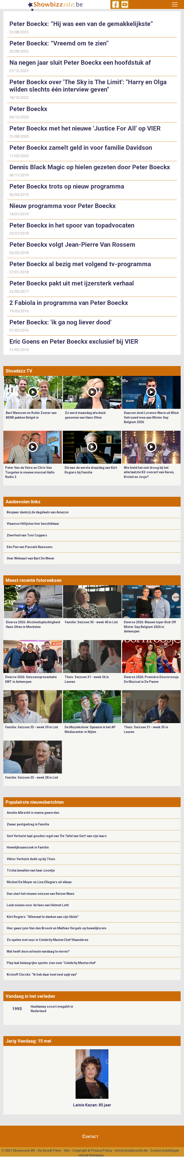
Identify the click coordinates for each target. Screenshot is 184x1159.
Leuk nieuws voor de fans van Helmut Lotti (38, 905)
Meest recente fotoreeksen (33, 580)
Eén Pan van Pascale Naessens (30, 547)
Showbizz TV (19, 371)
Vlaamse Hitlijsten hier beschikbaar (33, 523)
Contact (90, 1136)
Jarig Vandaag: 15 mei (28, 1041)
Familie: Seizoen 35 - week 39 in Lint (31, 727)
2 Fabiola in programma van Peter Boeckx (68, 302)
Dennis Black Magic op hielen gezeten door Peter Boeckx (89, 167)
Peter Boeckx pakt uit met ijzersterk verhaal (71, 283)
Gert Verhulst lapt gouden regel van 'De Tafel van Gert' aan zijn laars (57, 836)
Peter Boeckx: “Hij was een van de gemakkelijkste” (81, 24)
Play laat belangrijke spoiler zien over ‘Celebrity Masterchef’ (51, 963)
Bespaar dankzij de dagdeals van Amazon (38, 512)
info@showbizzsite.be (131, 1150)
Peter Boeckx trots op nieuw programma (66, 186)
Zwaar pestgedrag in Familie (28, 824)
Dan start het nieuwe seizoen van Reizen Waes (40, 893)
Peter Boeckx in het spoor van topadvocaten (71, 225)
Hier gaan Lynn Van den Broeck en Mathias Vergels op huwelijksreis (56, 928)
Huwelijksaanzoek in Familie (28, 847)
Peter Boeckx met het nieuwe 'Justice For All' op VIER (85, 128)
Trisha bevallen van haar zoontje (31, 870)
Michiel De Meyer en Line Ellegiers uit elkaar (39, 882)
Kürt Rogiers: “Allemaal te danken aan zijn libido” (43, 917)
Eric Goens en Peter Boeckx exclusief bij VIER (73, 341)
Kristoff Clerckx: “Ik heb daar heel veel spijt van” (42, 974)
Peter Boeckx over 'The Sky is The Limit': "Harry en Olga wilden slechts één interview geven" (88, 85)
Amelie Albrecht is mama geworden (33, 812)
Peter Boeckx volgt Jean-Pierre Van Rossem (72, 244)
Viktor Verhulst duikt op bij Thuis (31, 859)
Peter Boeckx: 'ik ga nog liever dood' (60, 322)
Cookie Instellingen (164, 1150)
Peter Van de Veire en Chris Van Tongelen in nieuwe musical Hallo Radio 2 (30, 472)
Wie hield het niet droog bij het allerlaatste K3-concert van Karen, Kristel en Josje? (149, 472)
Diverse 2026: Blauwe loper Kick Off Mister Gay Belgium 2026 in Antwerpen (150, 626)
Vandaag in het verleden (30, 996)
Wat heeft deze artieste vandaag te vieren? (38, 951)
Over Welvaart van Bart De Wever (31, 558)
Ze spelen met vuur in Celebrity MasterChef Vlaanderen (47, 940)
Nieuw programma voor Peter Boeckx (62, 206)
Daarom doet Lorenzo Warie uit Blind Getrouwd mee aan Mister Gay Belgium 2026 (151, 417)
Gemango (96, 1155)
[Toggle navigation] (175, 4)
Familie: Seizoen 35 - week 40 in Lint (91, 622)
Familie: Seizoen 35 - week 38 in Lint (31, 777)
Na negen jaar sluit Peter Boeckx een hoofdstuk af (80, 62)
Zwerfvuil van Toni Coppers (27, 535)
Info (67, 1150)
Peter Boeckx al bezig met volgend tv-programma (80, 264)
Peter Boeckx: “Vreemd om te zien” (59, 43)
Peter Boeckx (28, 109)
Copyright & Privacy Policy (92, 1150)
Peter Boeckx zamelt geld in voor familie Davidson (80, 147)
